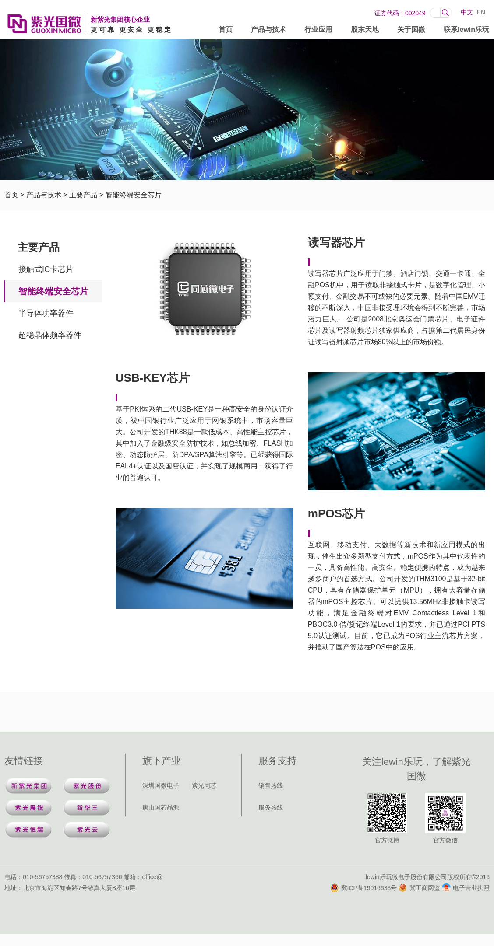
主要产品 (83, 195)
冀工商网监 (419, 887)
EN (481, 12)
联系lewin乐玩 (466, 31)
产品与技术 (268, 31)
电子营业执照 (466, 887)
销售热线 (270, 785)
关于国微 (411, 31)
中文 (467, 12)
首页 (226, 31)
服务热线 (270, 807)
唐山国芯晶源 (160, 807)
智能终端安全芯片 (134, 195)
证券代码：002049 (400, 13)
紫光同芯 (204, 785)
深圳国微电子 (160, 785)
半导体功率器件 (46, 313)
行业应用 (318, 31)
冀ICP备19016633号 (363, 887)
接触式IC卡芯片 (46, 269)
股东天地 (365, 31)
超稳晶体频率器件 (49, 335)
